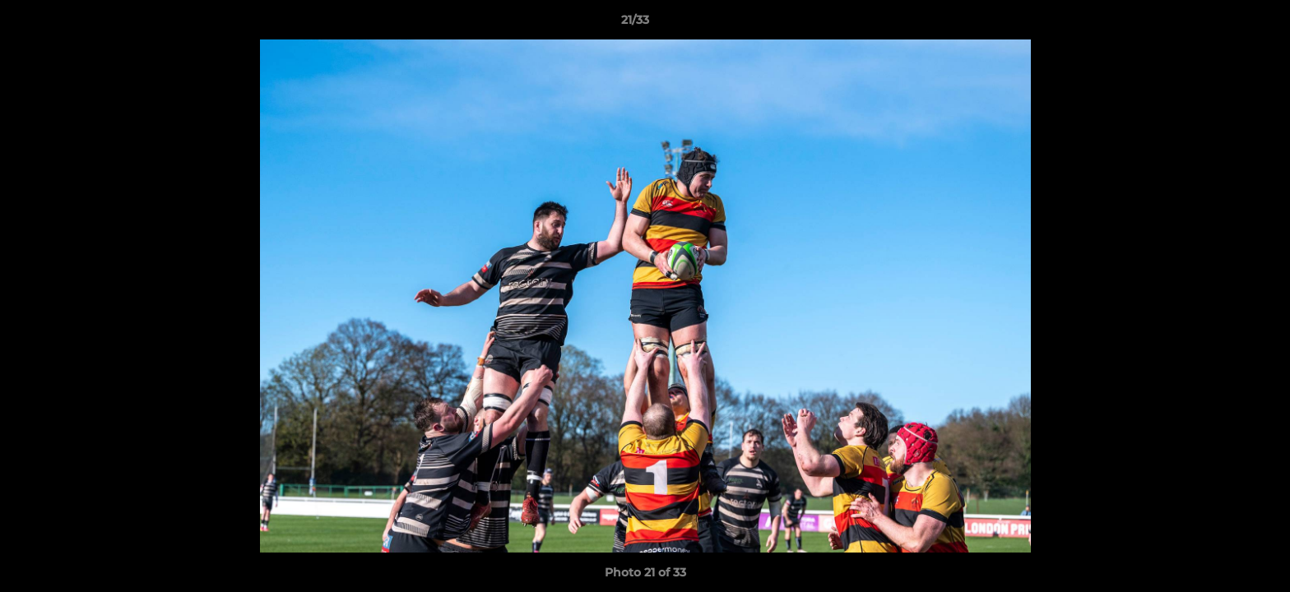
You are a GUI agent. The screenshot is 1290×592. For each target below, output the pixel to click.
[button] (1221, 23)
